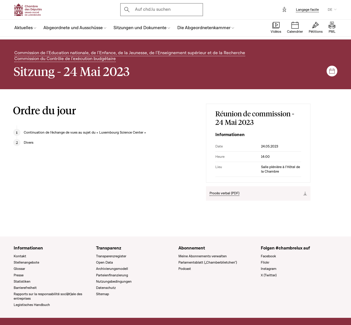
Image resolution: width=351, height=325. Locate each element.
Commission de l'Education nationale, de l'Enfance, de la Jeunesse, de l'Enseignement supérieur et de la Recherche (129, 53)
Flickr (265, 262)
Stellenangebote (26, 262)
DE (330, 9)
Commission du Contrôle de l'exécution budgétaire (65, 59)
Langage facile (307, 9)
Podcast (184, 268)
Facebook (268, 256)
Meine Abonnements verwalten (202, 256)
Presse (19, 275)
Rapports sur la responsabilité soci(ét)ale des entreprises (48, 296)
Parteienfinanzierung (112, 275)
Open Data (104, 262)
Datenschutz (106, 288)
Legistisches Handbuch (32, 305)
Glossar (19, 268)
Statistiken (22, 281)
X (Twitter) (268, 275)
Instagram (268, 268)
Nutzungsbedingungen (114, 281)
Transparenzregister (111, 256)
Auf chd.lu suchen (153, 9)
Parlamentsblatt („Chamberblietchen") (207, 262)
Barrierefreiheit (25, 288)
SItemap (102, 294)
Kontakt (20, 256)
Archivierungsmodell (112, 268)
